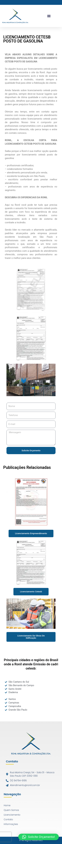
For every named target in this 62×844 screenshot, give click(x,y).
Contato (8, 819)
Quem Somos (11, 810)
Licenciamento (12, 814)
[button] (48, 16)
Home (7, 805)
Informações (11, 824)
